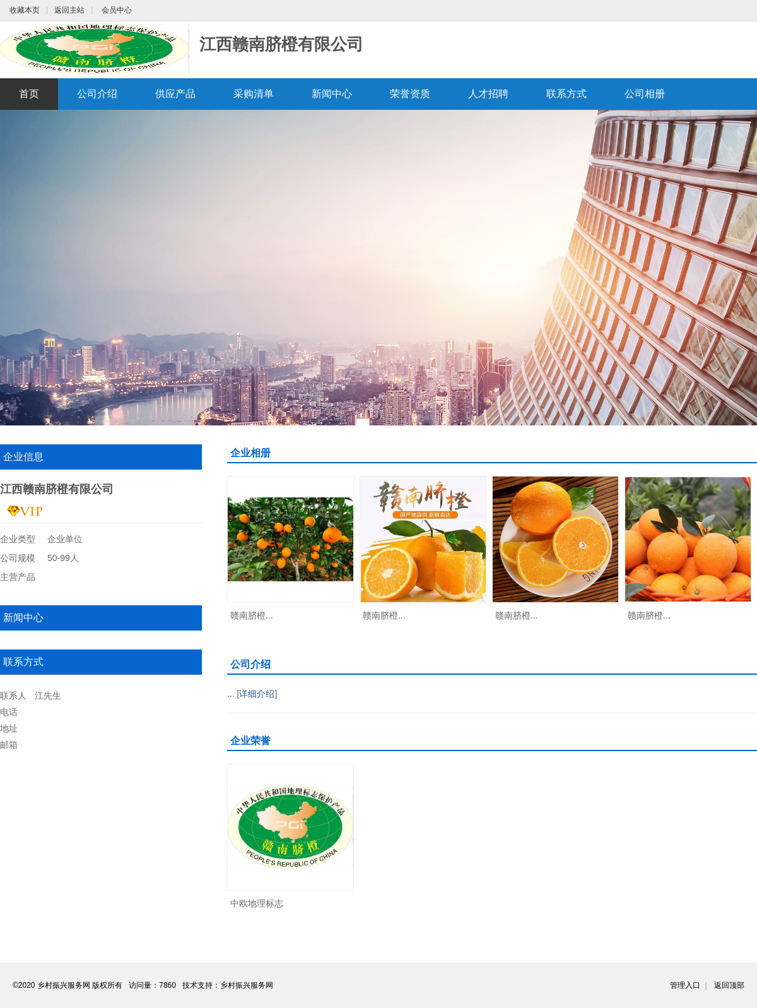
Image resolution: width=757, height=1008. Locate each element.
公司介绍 (97, 93)
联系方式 (566, 93)
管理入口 (685, 985)
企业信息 (23, 456)
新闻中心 (332, 93)
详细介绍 (256, 694)
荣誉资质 (410, 93)
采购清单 (253, 93)
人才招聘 (488, 93)
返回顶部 (729, 985)
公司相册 (645, 93)
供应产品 (175, 93)
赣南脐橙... (251, 615)
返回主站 (69, 10)
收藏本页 (24, 10)
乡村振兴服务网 (246, 985)
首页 (29, 93)
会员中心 (117, 10)
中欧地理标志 (256, 903)
